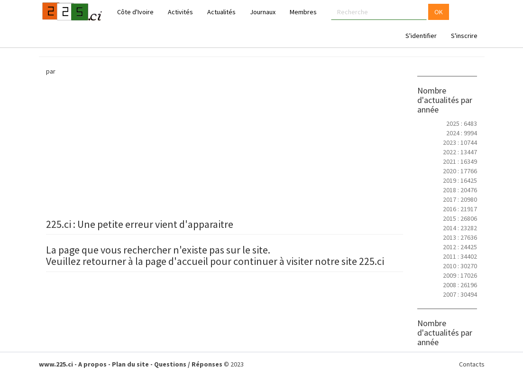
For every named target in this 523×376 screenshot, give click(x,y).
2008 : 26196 (460, 285)
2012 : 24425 (460, 247)
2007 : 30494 (460, 294)
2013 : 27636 (460, 237)
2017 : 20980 (460, 199)
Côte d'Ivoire (135, 12)
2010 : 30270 (460, 266)
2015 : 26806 (460, 218)
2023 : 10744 (460, 142)
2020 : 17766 (460, 171)
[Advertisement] (224, 147)
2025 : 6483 (461, 123)
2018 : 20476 (460, 190)
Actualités (221, 12)
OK (438, 12)
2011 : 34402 (460, 256)
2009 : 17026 (460, 275)
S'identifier (421, 35)
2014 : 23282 (460, 228)
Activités (180, 12)
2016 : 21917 (460, 209)
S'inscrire (464, 35)
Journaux (262, 12)
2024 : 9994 (461, 133)
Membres (303, 12)
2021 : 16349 (460, 161)
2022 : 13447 (460, 152)
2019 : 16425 (460, 180)
